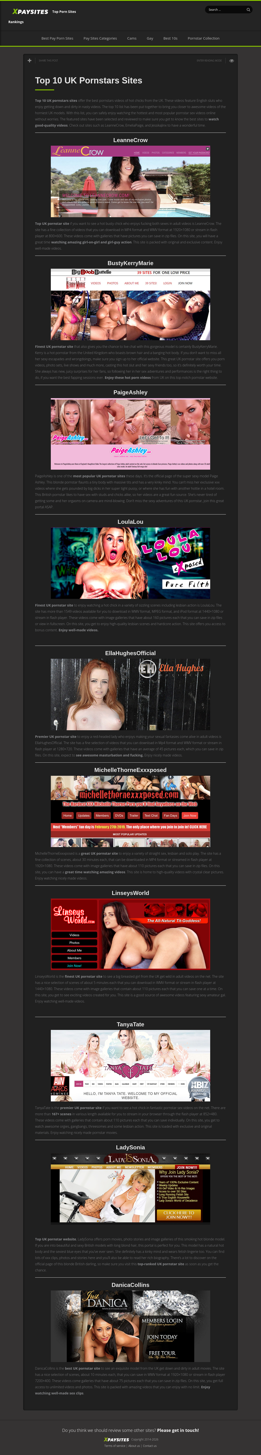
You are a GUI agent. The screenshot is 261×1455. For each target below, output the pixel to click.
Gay (150, 38)
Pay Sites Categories (100, 38)
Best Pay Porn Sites (57, 38)
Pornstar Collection (203, 38)
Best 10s (170, 38)
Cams (131, 38)
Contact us (150, 1446)
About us (134, 1446)
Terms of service (114, 1446)
